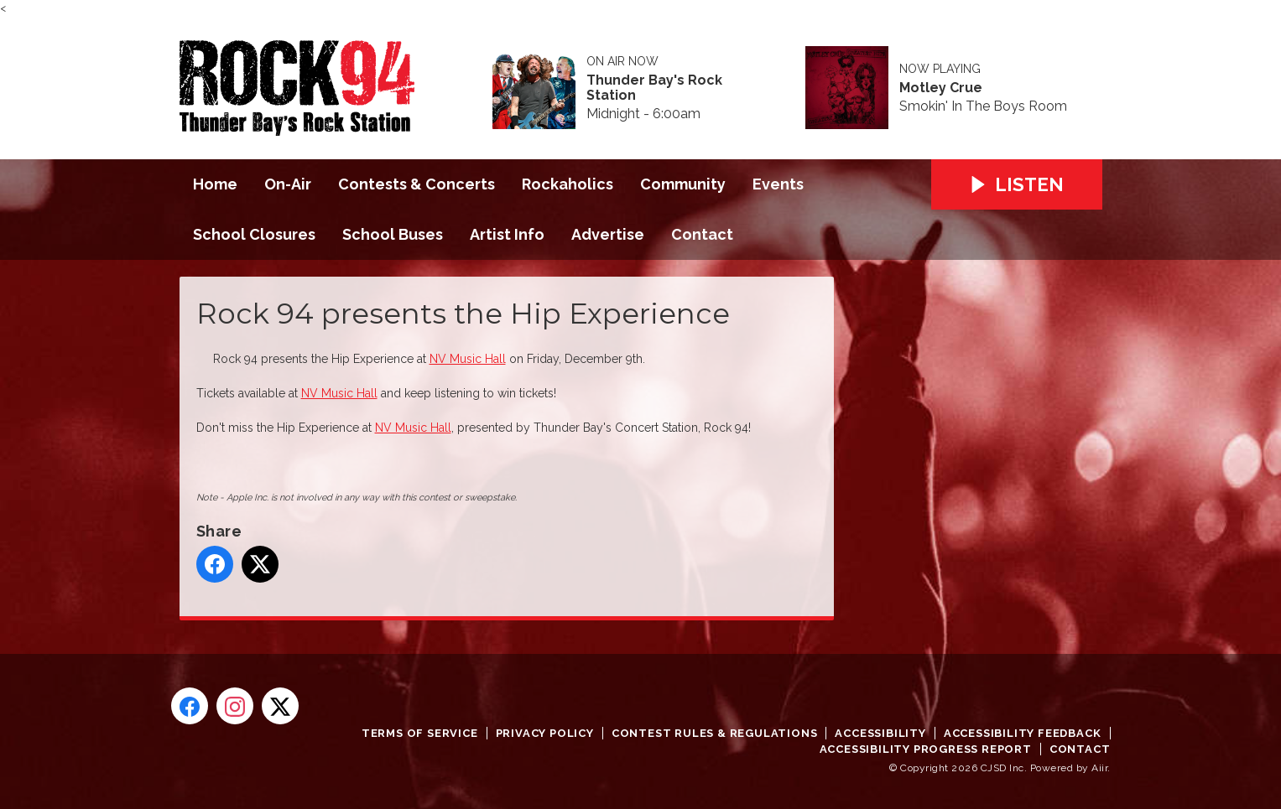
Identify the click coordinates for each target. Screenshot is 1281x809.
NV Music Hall (468, 359)
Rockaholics (567, 184)
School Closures (254, 234)
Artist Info (507, 234)
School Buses (392, 234)
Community (683, 184)
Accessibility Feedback (1022, 733)
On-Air (287, 184)
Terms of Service (420, 733)
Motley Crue (940, 88)
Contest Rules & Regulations (715, 733)
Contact (702, 234)
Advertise (607, 234)
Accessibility (880, 733)
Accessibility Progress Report (926, 749)
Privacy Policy (545, 733)
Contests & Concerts (416, 184)
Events (778, 184)
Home (215, 184)
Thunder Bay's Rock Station (654, 88)
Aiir (1099, 768)
